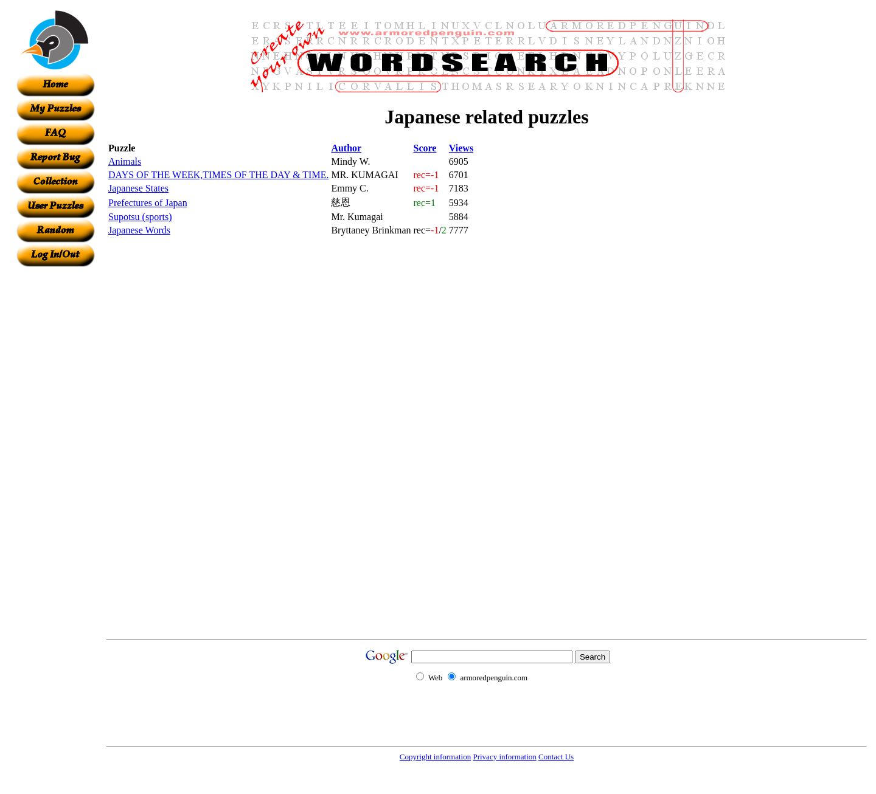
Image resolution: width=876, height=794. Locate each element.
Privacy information (504, 756)
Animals (124, 161)
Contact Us (556, 756)
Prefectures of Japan (147, 203)
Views (461, 148)
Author (346, 148)
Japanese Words (139, 230)
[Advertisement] (55, 449)
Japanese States (138, 188)
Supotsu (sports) (140, 217)
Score (425, 148)
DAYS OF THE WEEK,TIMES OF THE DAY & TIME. (218, 175)
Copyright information (435, 756)
